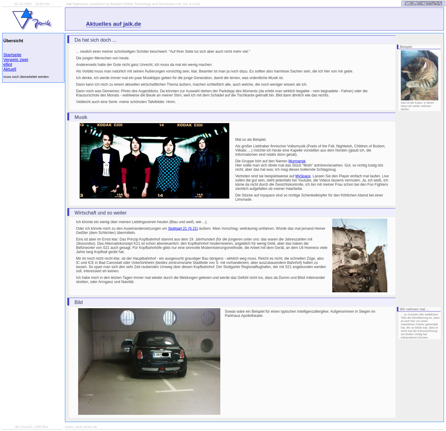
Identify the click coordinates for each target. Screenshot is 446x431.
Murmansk (297, 161)
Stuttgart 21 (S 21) (183, 228)
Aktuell (9, 69)
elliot (7, 64)
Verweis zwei (15, 59)
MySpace (303, 176)
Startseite (12, 54)
